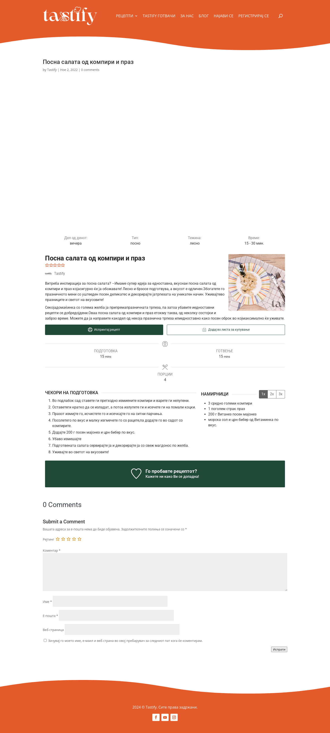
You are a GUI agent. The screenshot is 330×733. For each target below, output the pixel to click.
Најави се (223, 15)
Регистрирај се (253, 15)
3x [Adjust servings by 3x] (280, 394)
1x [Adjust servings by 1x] (263, 394)
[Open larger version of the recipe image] (256, 282)
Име (47, 602)
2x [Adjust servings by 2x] (272, 394)
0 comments (90, 70)
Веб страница (53, 630)
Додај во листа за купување (226, 330)
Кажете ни (154, 476)
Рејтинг (48, 539)
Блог (204, 15)
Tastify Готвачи (159, 15)
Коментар (51, 550)
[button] (47, 265)
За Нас (187, 15)
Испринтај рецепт (104, 330)
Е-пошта (50, 616)
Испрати (279, 649)
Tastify (52, 70)
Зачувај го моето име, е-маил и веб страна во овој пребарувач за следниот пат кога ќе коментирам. (125, 640)
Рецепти (124, 15)
